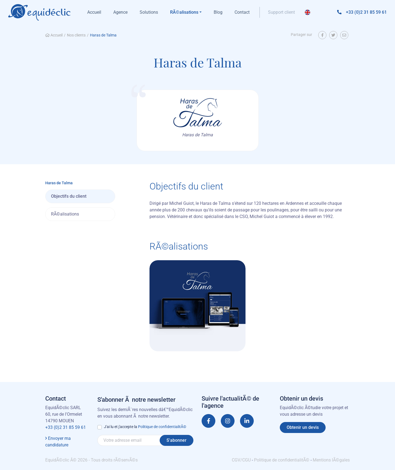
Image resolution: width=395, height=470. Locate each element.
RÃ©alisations (65, 214)
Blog (218, 12)
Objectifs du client (68, 196)
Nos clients (76, 35)
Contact (242, 12)
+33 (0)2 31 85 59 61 (65, 427)
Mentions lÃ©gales (331, 460)
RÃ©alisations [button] (184, 12)
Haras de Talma (103, 35)
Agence (120, 12)
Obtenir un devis (303, 427)
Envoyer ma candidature (58, 442)
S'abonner (177, 440)
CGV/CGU (241, 460)
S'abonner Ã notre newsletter (136, 399)
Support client (281, 12)
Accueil (94, 12)
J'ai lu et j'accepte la (145, 426)
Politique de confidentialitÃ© (162, 426)
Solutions (149, 12)
